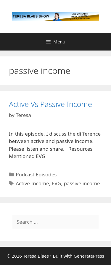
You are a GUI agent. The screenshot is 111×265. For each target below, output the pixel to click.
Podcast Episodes (36, 174)
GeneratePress (89, 256)
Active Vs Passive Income (50, 104)
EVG (56, 183)
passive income (82, 183)
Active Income (32, 183)
